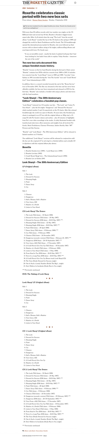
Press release (39, 430)
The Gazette (43, 3)
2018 (24, 8)
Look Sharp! (32, 430)
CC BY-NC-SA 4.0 (26, 435)
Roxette (45, 430)
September (31, 8)
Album (26, 430)
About (45, 435)
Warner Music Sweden (40, 20)
